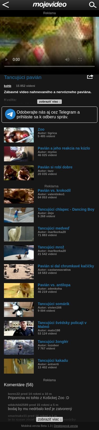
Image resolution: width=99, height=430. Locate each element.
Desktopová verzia (66, 425)
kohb (7, 85)
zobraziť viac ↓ (50, 101)
